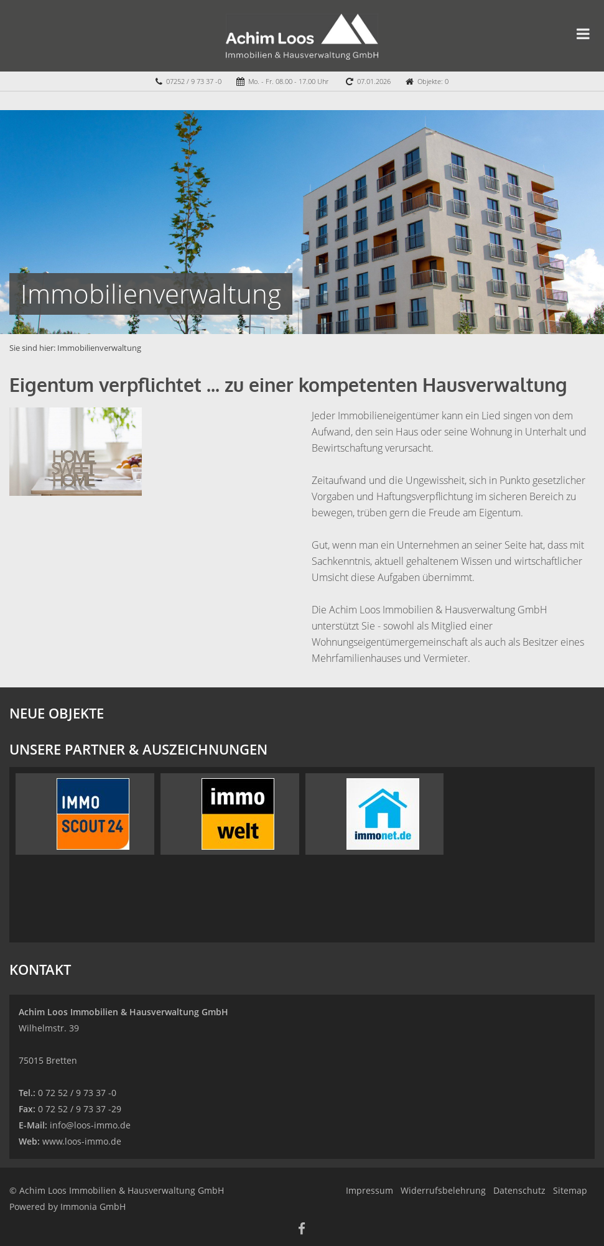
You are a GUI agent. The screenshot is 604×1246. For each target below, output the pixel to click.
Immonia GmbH (93, 1206)
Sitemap (570, 1190)
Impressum (369, 1190)
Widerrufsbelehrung (443, 1190)
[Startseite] (302, 35)
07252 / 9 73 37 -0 (193, 81)
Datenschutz (519, 1190)
